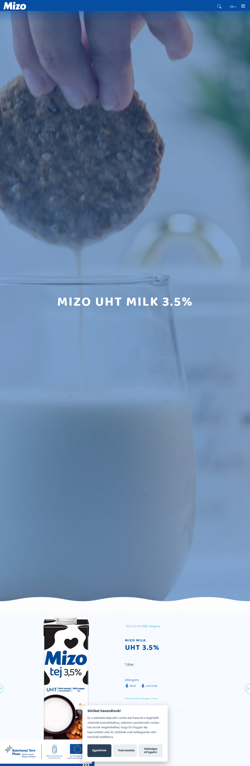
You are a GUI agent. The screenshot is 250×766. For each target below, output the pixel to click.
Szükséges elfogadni (150, 751)
